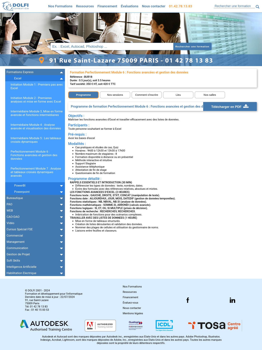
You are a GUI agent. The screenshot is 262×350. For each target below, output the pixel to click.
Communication (17, 248)
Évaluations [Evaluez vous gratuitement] (129, 6)
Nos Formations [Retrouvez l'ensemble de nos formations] (60, 6)
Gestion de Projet (18, 254)
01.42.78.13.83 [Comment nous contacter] (180, 6)
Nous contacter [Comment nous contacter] (153, 6)
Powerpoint (22, 191)
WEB (10, 210)
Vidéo (10, 223)
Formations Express (20, 72)
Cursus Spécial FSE (20, 229)
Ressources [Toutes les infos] (85, 6)
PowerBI (19, 185)
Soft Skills (13, 260)
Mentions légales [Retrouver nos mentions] (133, 313)
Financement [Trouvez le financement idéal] (107, 6)
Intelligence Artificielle (21, 267)
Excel (17, 78)
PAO (9, 204)
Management (16, 242)
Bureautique (15, 198)
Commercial (15, 235)
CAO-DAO (13, 217)
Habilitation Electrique (21, 273)
